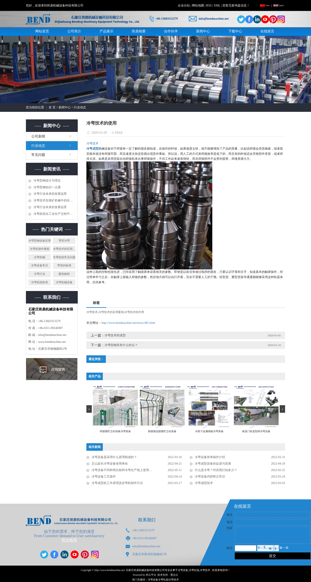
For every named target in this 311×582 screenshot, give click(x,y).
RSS (209, 5)
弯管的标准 (64, 265)
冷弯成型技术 (204, 483)
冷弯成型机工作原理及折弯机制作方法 (117, 483)
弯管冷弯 (64, 240)
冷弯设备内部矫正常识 (210, 476)
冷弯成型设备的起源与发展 (213, 463)
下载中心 (235, 31)
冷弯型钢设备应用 (39, 240)
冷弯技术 (92, 312)
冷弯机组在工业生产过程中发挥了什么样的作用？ (54, 213)
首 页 (52, 107)
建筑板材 (64, 273)
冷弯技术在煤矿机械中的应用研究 (54, 200)
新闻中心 (203, 31)
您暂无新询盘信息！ (236, 5)
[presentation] (89, 409)
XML (217, 5)
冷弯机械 (39, 257)
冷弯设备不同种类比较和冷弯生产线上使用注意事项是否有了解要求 (137, 470)
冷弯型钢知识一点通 (47, 187)
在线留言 (267, 31)
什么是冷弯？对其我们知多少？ (216, 470)
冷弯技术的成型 (115, 335)
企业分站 (184, 5)
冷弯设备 (183, 570)
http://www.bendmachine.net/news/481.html (128, 322)
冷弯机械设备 (64, 282)
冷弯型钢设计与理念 (47, 180)
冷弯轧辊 (194, 570)
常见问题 (38, 155)
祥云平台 (151, 574)
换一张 (284, 547)
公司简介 (74, 31)
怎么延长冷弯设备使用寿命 (110, 463)
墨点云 (174, 574)
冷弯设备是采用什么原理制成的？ (114, 457)
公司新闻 (38, 136)
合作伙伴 (171, 31)
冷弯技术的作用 (134, 312)
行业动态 (80, 107)
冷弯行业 (39, 273)
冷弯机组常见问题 (64, 257)
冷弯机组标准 (39, 282)
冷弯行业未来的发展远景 (50, 193)
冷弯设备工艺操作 (104, 476)
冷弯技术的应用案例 (64, 248)
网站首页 (42, 31)
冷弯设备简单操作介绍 (210, 457)
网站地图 (198, 5)
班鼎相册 (139, 31)
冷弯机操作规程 (39, 248)
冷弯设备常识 (39, 265)
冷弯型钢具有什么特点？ (121, 345)
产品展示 (106, 31)
